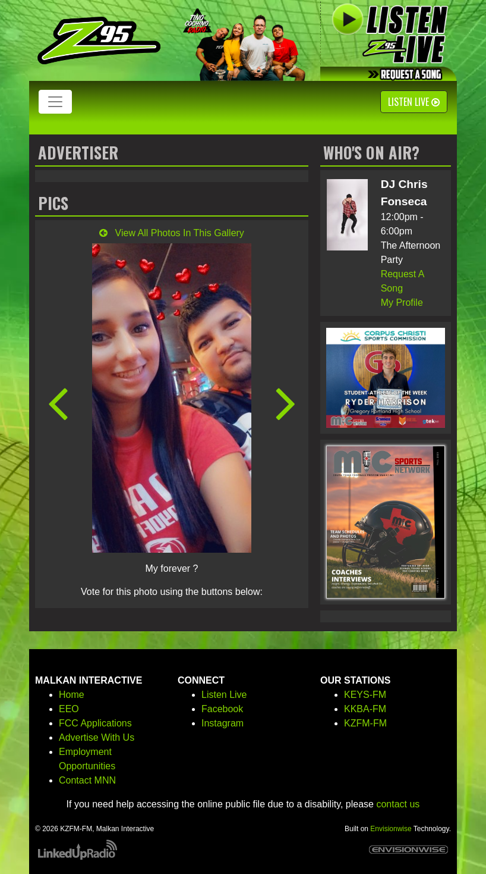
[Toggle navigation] (55, 102)
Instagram (222, 723)
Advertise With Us (96, 737)
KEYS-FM (365, 695)
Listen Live (414, 102)
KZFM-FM (365, 723)
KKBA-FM (365, 709)
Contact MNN (87, 780)
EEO (69, 709)
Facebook (222, 709)
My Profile (402, 302)
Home (71, 695)
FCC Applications (95, 723)
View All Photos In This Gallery (171, 233)
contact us (397, 804)
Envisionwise (390, 829)
